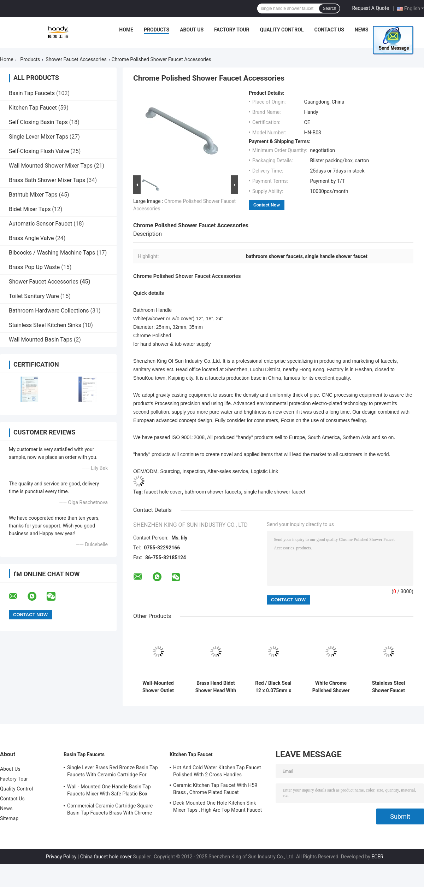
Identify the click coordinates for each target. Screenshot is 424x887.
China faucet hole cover (106, 856)
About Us (192, 30)
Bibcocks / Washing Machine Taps (52, 252)
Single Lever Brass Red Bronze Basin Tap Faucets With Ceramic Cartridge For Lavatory (112, 772)
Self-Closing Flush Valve (39, 151)
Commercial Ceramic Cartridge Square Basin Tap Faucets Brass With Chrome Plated (110, 810)
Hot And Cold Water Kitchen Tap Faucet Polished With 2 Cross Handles (217, 771)
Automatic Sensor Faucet (40, 223)
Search (329, 8)
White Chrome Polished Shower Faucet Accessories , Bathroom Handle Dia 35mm (331, 687)
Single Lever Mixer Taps (38, 136)
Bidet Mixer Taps (30, 209)
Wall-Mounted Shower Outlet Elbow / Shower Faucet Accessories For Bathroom (158, 687)
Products (156, 30)
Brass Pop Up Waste (34, 267)
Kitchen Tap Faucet (33, 107)
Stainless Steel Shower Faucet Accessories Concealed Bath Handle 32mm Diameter (388, 687)
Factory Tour (231, 30)
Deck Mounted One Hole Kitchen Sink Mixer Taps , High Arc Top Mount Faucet (217, 806)
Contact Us (329, 30)
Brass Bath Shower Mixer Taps (47, 180)
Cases (386, 30)
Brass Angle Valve (31, 238)
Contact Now (266, 205)
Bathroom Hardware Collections (49, 310)
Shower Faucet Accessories (76, 59)
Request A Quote (370, 8)
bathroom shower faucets (212, 492)
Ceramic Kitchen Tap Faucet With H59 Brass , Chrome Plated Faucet (215, 788)
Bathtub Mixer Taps (33, 194)
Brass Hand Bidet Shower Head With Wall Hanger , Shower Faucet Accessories (215, 687)
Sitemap (9, 818)
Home (126, 30)
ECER (377, 856)
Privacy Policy (61, 856)
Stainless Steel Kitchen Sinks (45, 325)
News (362, 30)
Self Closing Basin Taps (38, 122)
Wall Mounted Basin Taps (40, 339)
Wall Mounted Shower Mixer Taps (51, 165)
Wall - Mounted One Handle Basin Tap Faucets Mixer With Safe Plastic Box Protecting (109, 791)
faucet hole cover (163, 492)
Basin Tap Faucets (32, 93)
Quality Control (282, 30)
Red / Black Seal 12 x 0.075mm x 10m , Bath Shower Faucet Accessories (273, 687)
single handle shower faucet (274, 492)
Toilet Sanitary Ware (34, 296)
